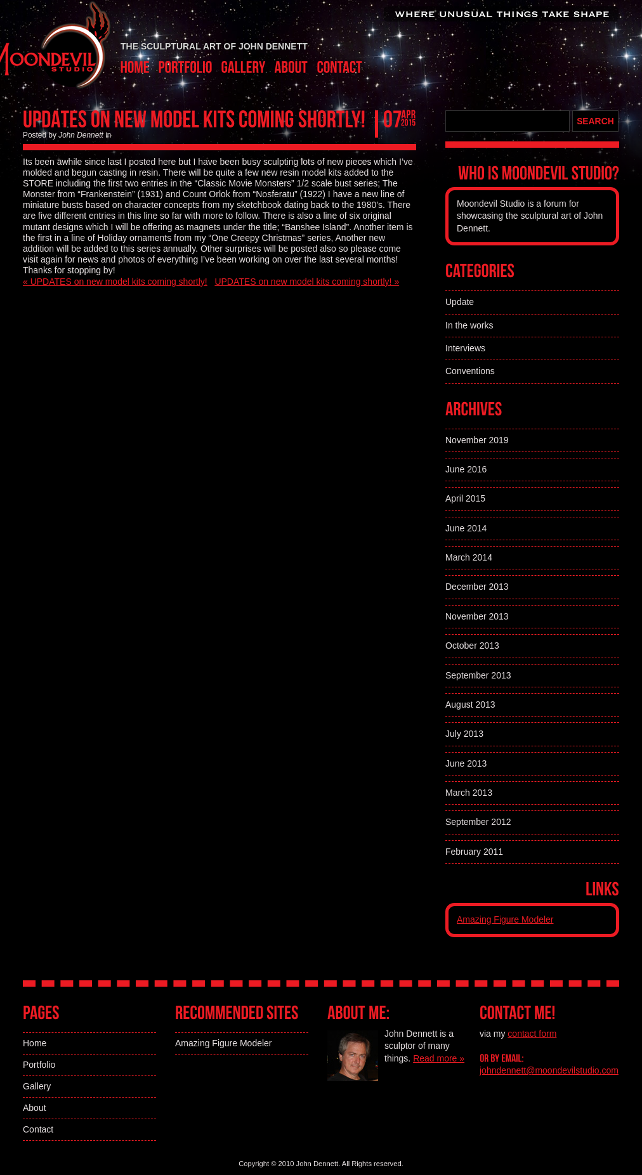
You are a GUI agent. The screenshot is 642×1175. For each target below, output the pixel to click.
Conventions (470, 371)
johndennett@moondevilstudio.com (549, 1070)
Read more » (438, 1058)
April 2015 (465, 498)
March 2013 (468, 793)
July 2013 (464, 734)
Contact (38, 1129)
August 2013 (470, 704)
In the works (469, 325)
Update (459, 302)
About (34, 1108)
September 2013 (478, 675)
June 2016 (466, 469)
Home (34, 1043)
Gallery (37, 1086)
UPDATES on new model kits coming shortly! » (306, 281)
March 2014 (468, 557)
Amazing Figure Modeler (505, 919)
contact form (532, 1034)
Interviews (465, 348)
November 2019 (477, 440)
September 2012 (478, 822)
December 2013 (477, 586)
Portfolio (39, 1065)
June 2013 (466, 763)
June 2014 (466, 528)
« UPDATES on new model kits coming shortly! (115, 281)
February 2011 (474, 852)
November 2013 (477, 616)
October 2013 (472, 645)
